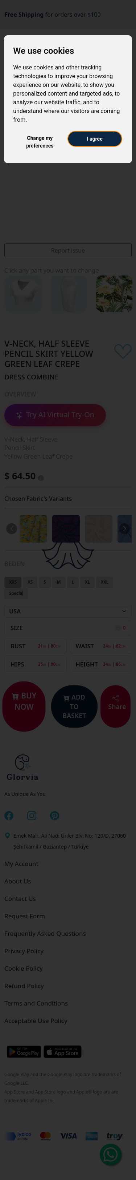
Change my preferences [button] (39, 142)
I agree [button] (95, 139)
